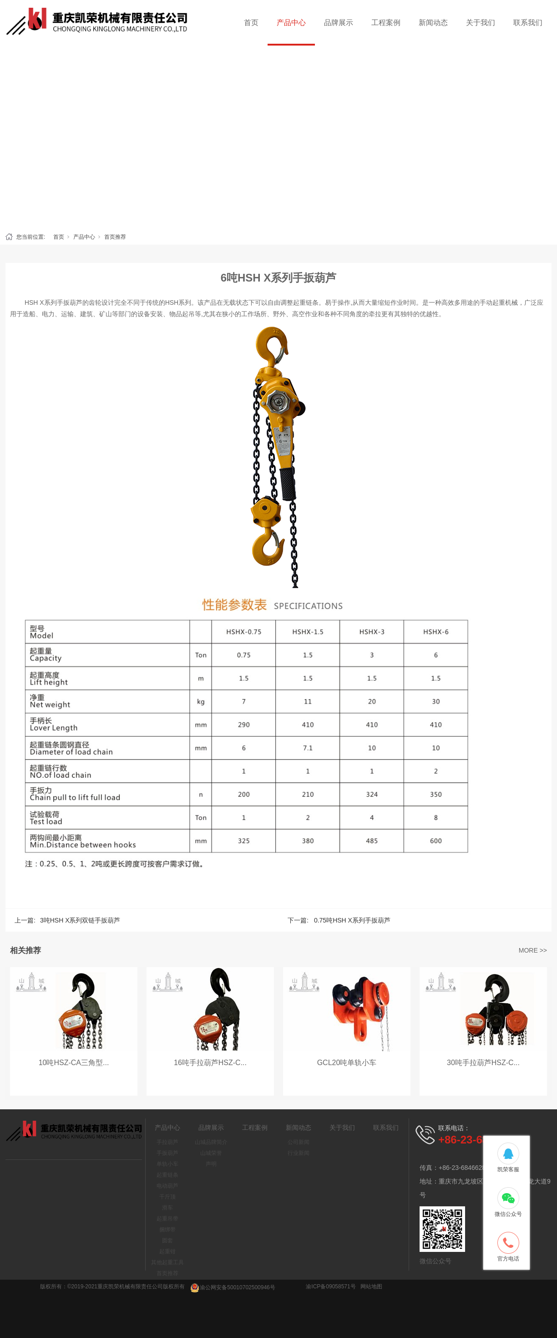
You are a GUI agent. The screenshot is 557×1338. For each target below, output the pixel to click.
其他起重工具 (167, 1262)
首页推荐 (115, 237)
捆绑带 (167, 1229)
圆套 (167, 1240)
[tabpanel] (278, 137)
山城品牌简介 (211, 1142)
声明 (211, 1164)
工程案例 (385, 22)
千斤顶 (167, 1197)
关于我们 (480, 22)
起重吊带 (167, 1218)
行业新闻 (298, 1153)
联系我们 (527, 22)
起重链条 (167, 1175)
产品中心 (291, 22)
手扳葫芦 (167, 1153)
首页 (251, 22)
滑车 (167, 1208)
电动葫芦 (167, 1186)
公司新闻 (298, 1142)
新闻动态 (433, 22)
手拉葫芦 (167, 1142)
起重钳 (167, 1251)
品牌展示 (338, 22)
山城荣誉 (211, 1153)
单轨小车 (167, 1164)
